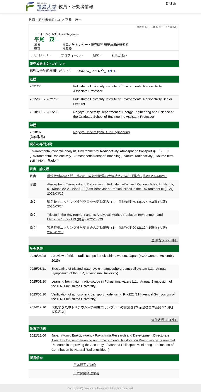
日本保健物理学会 (86, 373)
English (171, 3)
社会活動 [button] (118, 55)
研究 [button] (96, 55)
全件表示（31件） (164, 320)
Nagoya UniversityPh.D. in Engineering (101, 132)
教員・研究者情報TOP (45, 20)
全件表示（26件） (164, 240)
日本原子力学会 (84, 365)
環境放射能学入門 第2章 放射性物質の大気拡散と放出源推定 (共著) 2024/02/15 (107, 176)
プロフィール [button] (70, 55)
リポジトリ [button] (40, 55)
